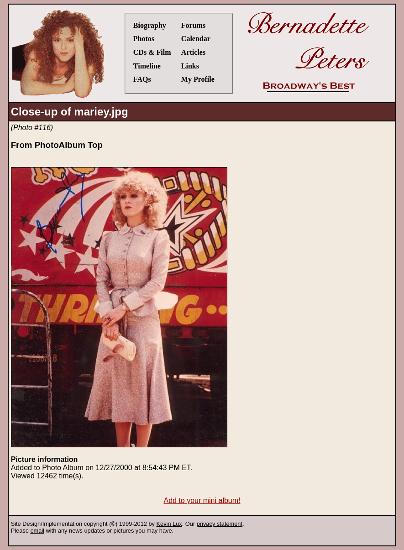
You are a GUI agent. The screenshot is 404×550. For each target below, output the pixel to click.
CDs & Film (152, 52)
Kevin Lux (169, 523)
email (37, 530)
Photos (143, 38)
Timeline (147, 66)
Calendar (195, 38)
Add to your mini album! (201, 500)
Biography (149, 25)
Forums (193, 25)
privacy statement (219, 523)
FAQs (142, 79)
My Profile (198, 79)
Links (190, 66)
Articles (193, 52)
